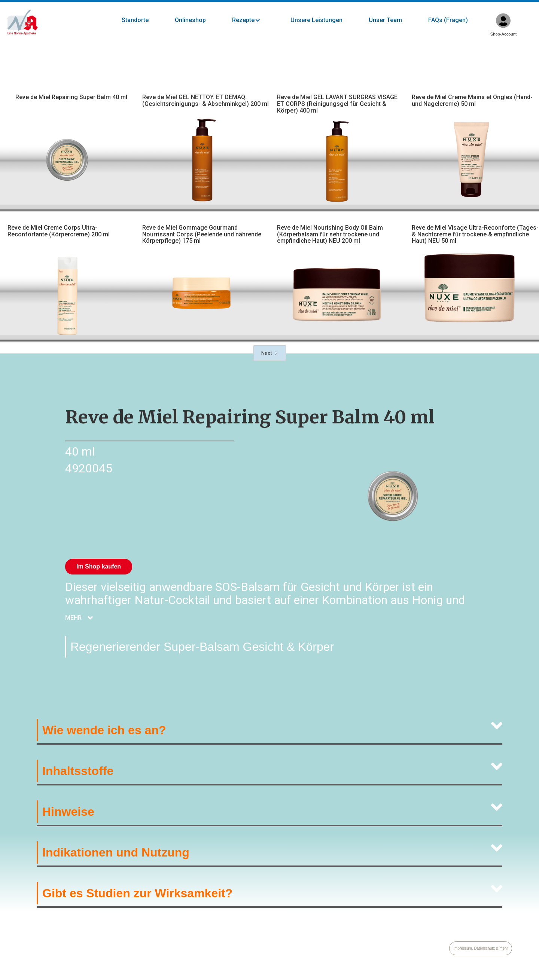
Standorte (135, 20)
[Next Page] (269, 353)
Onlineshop (190, 20)
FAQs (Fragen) (448, 20)
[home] (22, 22)
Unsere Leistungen (316, 20)
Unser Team (385, 20)
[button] (254, 20)
